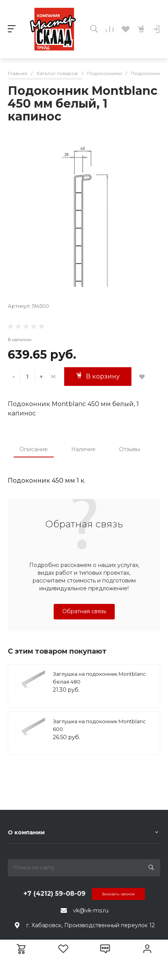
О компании (26, 832)
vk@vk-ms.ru (90, 910)
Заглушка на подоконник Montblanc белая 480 (99, 678)
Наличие (83, 449)
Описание (33, 449)
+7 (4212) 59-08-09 (54, 893)
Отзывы (129, 449)
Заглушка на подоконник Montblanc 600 (99, 725)
